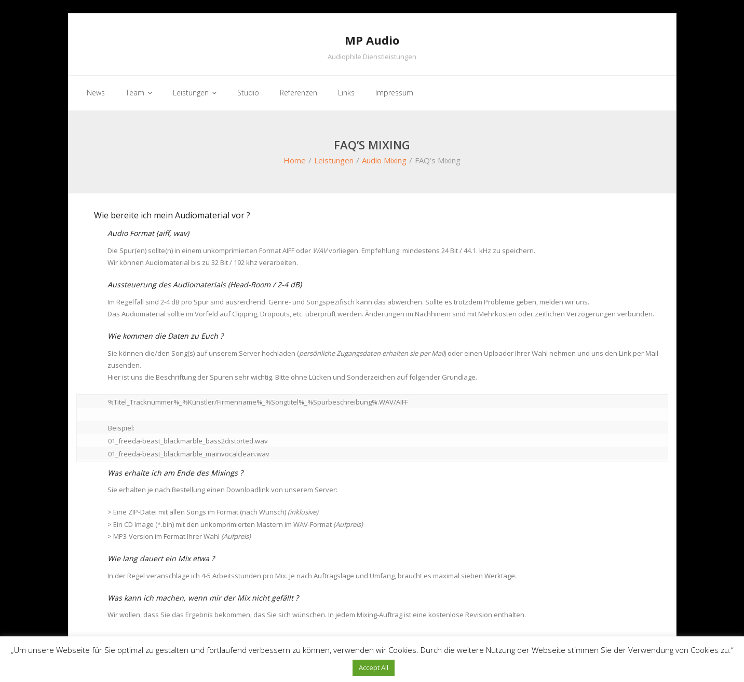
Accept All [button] (373, 667)
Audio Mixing (384, 160)
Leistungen (334, 160)
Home (294, 160)
